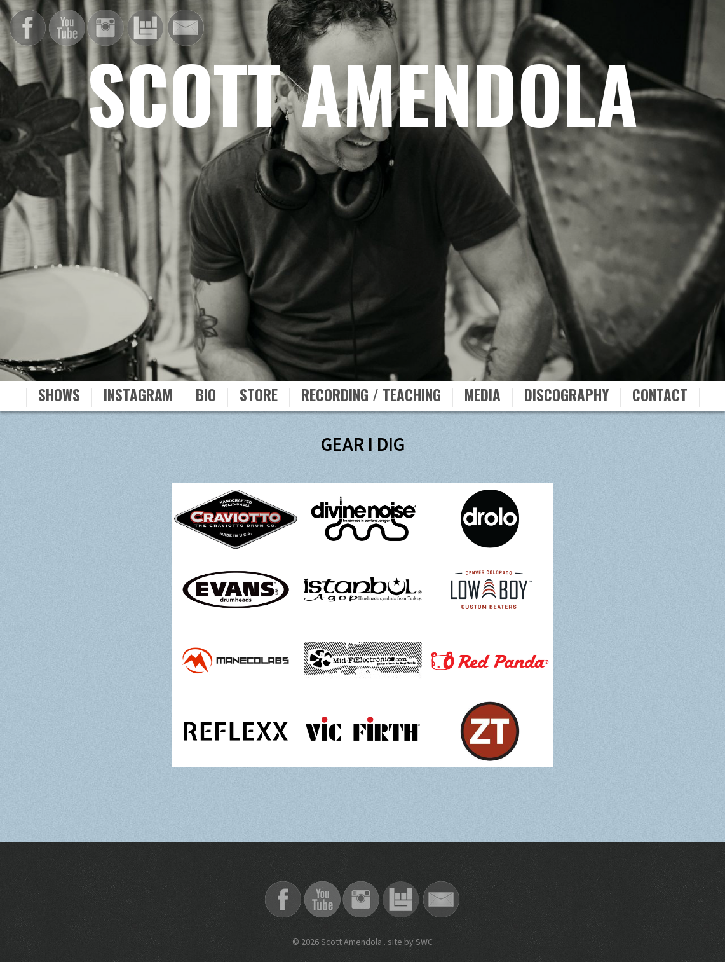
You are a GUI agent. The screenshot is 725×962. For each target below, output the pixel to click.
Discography (566, 397)
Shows (59, 397)
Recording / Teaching (371, 397)
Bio (206, 397)
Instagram (138, 397)
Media (482, 397)
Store (259, 397)
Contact (660, 397)
